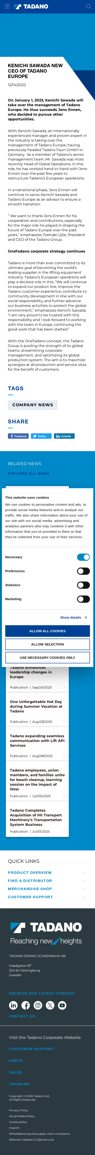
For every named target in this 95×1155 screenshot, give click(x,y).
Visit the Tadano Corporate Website (45, 1037)
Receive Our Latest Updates (42, 993)
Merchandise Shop (30, 889)
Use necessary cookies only (47, 657)
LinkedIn (66, 436)
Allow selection (47, 644)
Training (19, 1084)
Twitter (42, 436)
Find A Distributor (30, 881)
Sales (15, 1072)
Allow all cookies (47, 631)
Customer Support (30, 897)
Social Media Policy (22, 1116)
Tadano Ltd (42, 1096)
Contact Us (22, 1016)
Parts (16, 1060)
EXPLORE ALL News (29, 473)
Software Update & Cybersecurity (31, 1139)
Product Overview (30, 872)
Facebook (20, 436)
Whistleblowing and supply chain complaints (39, 1133)
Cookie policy (18, 1122)
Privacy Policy (18, 1110)
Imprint (14, 1128)
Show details (70, 617)
